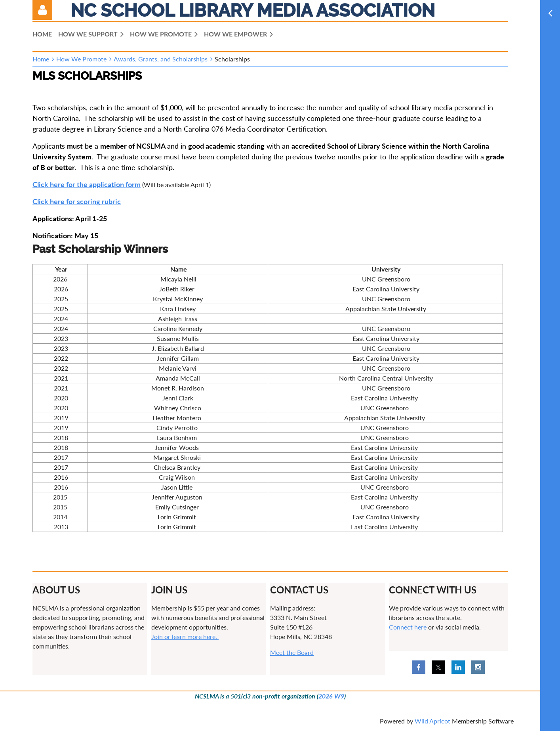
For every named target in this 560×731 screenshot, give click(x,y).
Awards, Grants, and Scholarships (161, 59)
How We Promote (81, 59)
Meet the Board (292, 652)
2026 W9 (331, 696)
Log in (42, 10)
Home (40, 59)
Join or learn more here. (185, 636)
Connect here (408, 627)
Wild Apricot (432, 721)
